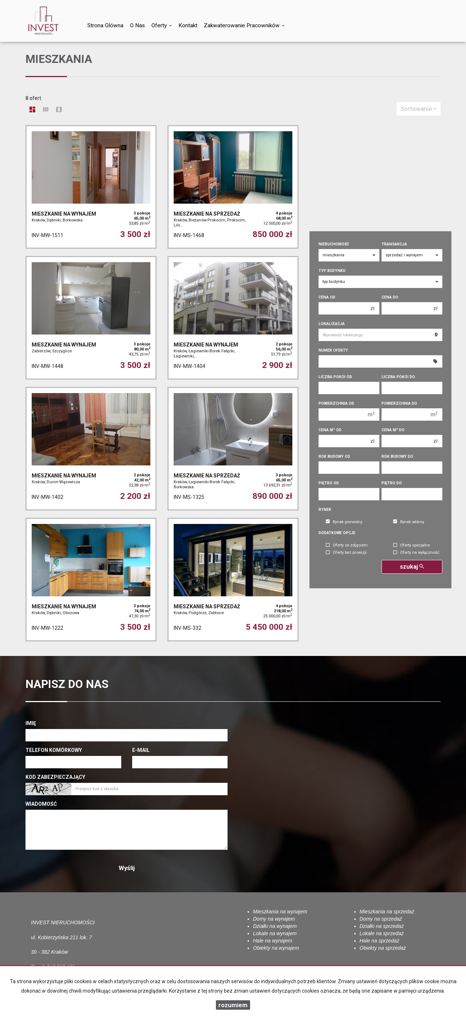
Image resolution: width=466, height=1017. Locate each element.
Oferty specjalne (411, 545)
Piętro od (329, 483)
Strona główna (105, 25)
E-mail (141, 750)
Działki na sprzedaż (382, 926)
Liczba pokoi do (398, 377)
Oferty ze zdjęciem (347, 545)
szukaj (412, 566)
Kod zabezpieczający (55, 777)
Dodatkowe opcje (337, 532)
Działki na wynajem (275, 926)
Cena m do (393, 430)
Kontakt (187, 25)
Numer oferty (333, 350)
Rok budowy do (397, 456)
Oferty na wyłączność (416, 552)
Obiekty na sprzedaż (383, 948)
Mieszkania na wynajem (280, 911)
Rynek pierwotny (344, 522)
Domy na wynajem (274, 919)
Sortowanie (418, 108)
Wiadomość (41, 804)
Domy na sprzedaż (381, 919)
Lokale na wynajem (275, 933)
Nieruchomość (334, 244)
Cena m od (330, 430)
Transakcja (394, 244)
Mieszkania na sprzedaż (387, 911)
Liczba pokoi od (335, 377)
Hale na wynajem (272, 941)
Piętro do (392, 483)
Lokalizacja (332, 323)
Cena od (327, 297)
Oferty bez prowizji (346, 552)
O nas (137, 25)
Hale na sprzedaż (379, 941)
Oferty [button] (161, 25)
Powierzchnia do (399, 403)
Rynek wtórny (408, 522)
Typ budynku (332, 270)
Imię (30, 723)
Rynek (325, 509)
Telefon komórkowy (53, 750)
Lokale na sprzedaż (382, 933)
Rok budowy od (334, 456)
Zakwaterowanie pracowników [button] (244, 25)
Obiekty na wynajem (276, 948)
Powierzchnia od (336, 403)
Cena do (390, 297)
